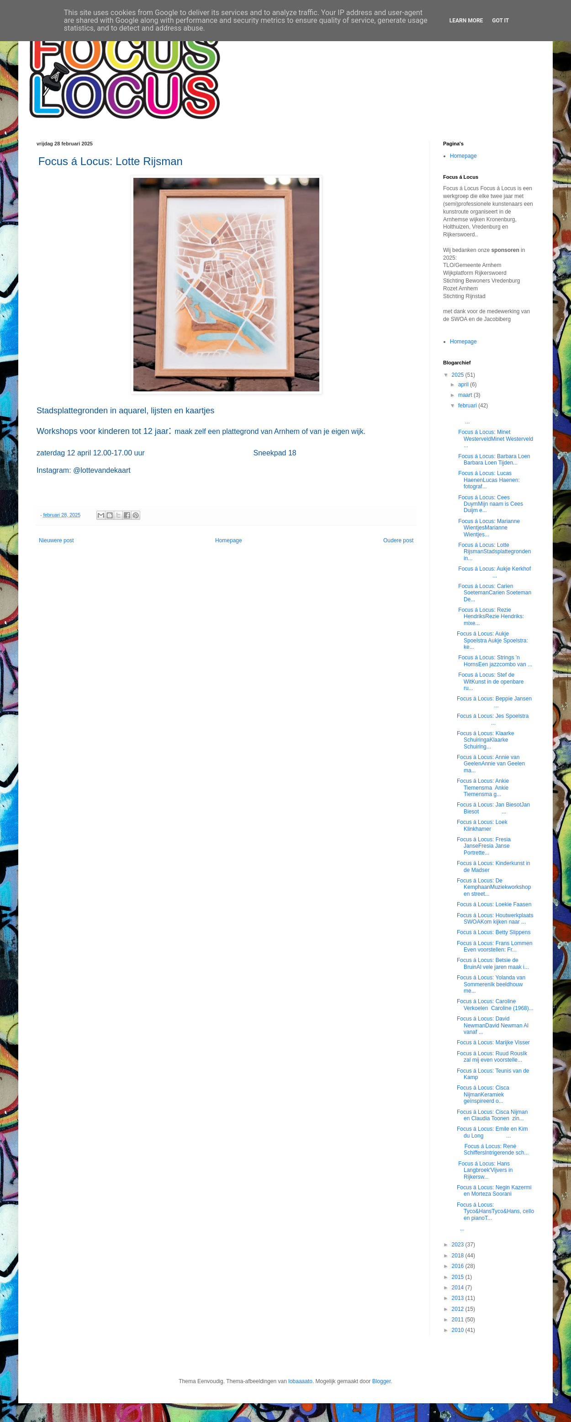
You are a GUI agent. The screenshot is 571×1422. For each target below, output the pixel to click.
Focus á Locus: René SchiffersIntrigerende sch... (493, 1149)
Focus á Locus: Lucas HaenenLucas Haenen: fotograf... (488, 480)
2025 (458, 375)
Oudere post (398, 540)
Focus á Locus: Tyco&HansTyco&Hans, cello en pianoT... (495, 1211)
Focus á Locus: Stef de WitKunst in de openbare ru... (490, 681)
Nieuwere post (56, 540)
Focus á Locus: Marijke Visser (494, 1042)
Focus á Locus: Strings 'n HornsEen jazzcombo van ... (494, 660)
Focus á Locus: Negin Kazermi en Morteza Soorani (494, 1190)
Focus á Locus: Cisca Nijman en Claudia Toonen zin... (492, 1115)
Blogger (381, 1381)
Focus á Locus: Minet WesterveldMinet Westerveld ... (495, 439)
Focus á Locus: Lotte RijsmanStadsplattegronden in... (494, 551)
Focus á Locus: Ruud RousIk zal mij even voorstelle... (492, 1056)
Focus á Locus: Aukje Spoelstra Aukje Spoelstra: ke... (492, 640)
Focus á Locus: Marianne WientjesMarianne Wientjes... (488, 528)
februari (468, 405)
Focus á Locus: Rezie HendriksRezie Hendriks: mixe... (490, 616)
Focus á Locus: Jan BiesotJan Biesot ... (493, 808)
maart (466, 395)
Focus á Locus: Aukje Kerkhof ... (494, 572)
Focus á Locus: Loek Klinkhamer (482, 825)
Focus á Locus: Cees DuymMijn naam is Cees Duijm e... (490, 504)
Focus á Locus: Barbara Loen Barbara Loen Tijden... (493, 459)
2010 (458, 1330)
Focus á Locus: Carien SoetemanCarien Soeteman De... (494, 593)
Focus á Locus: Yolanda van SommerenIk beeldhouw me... (491, 984)
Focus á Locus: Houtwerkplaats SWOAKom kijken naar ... (495, 918)
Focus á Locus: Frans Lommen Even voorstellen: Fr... (495, 946)
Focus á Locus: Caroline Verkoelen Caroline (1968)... (495, 1004)
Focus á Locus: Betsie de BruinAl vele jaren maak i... (493, 963)
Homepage (228, 540)
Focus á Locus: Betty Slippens (493, 932)
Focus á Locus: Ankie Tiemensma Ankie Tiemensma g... (483, 787)
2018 (458, 1255)
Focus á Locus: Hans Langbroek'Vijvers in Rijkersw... (485, 1170)
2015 (458, 1277)
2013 (458, 1298)
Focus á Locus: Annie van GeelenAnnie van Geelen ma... (491, 764)
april (464, 384)
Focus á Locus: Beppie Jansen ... (495, 701)
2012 (458, 1309)
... (461, 1228)
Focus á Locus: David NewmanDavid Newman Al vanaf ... (493, 1025)
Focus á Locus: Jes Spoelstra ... (495, 719)
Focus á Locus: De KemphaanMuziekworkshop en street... (494, 887)
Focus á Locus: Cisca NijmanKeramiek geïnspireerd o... (483, 1094)
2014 (458, 1287)
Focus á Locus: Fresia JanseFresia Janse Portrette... (484, 846)
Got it (500, 20)
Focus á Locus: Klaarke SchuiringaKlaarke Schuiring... (485, 740)
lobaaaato (300, 1381)
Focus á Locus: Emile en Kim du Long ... (492, 1132)
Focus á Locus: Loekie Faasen (494, 904)
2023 (458, 1244)
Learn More (466, 20)
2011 (458, 1319)
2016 (458, 1266)
